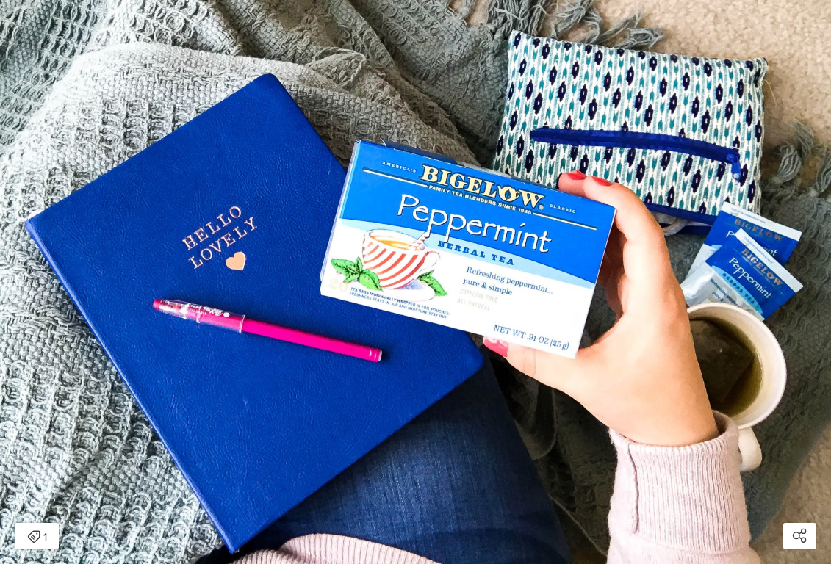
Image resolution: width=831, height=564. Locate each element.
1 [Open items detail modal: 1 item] (37, 537)
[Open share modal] (799, 536)
